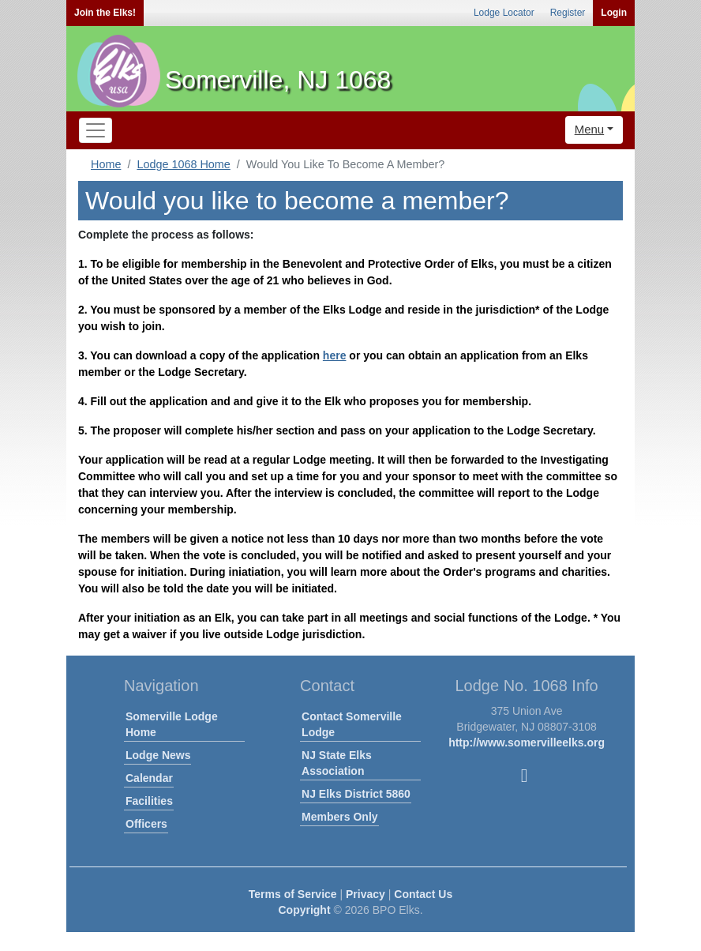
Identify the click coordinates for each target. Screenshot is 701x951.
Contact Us (423, 894)
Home (106, 164)
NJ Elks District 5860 (356, 793)
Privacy (365, 894)
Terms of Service (293, 894)
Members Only (339, 816)
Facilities (149, 801)
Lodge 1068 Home (183, 164)
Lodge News (158, 755)
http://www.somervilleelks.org (526, 742)
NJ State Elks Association (337, 763)
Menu (590, 129)
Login (614, 12)
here (335, 355)
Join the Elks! (105, 12)
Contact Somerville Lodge (352, 724)
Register (568, 12)
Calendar (149, 778)
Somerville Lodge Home (172, 724)
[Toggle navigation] (95, 130)
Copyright (304, 910)
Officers (146, 824)
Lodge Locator (504, 12)
